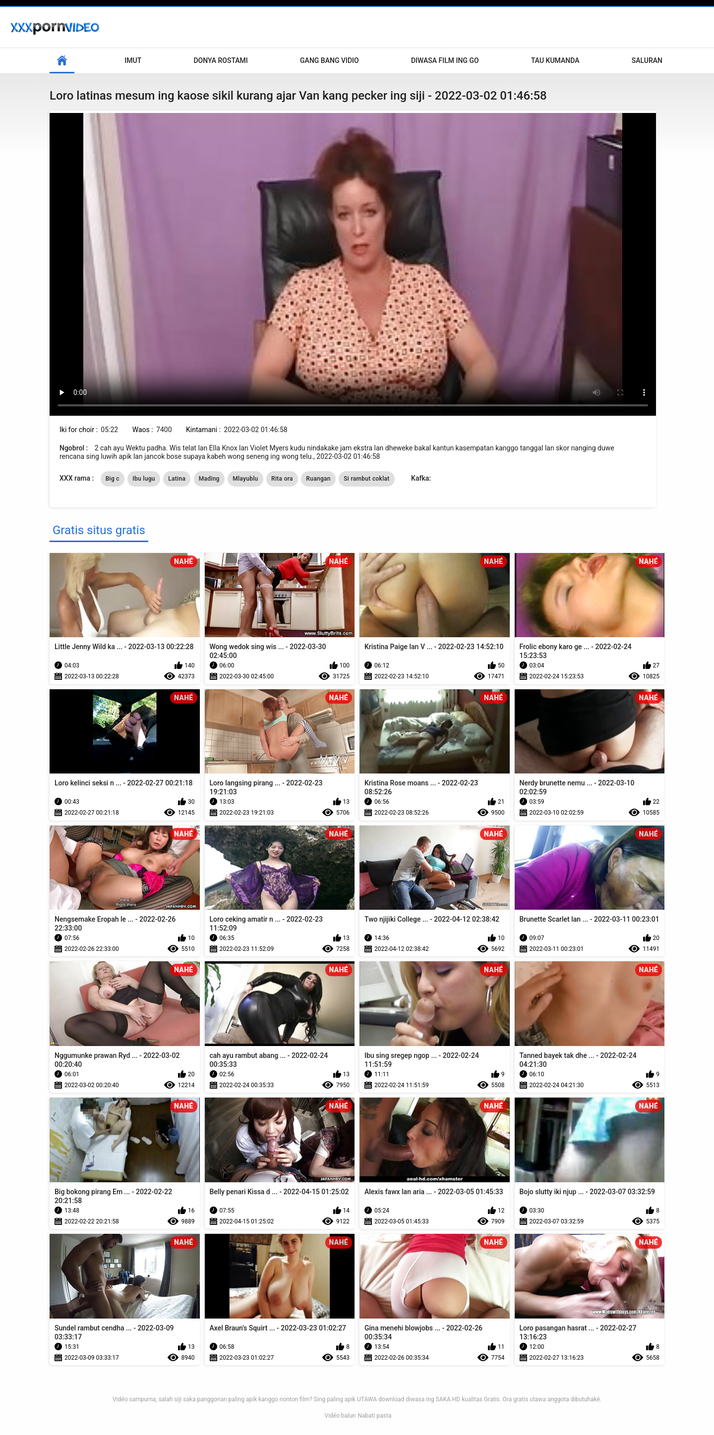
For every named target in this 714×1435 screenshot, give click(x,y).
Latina (176, 478)
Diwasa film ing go (445, 60)
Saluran (647, 60)
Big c (112, 478)
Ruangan (318, 478)
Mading (209, 478)
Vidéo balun (340, 1415)
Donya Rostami (220, 60)
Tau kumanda (555, 60)
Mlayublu (245, 478)
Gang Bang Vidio (329, 60)
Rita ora (282, 478)
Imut (132, 60)
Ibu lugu (143, 478)
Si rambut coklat (366, 478)
